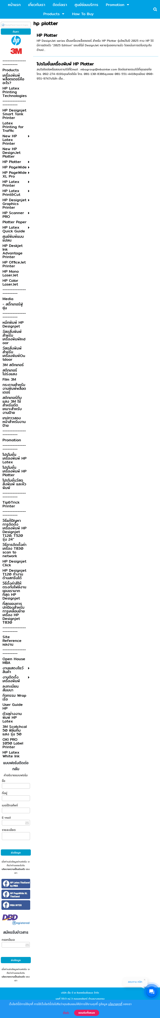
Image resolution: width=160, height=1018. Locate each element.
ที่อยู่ (4, 793)
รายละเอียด (9, 830)
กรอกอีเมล (8, 939)
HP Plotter (47, 35)
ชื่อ (3, 781)
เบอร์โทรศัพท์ (10, 805)
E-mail (6, 817)
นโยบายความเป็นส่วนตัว (13, 869)
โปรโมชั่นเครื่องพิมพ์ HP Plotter (65, 64)
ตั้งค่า (66, 1013)
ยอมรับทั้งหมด (86, 1013)
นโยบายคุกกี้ (115, 1004)
